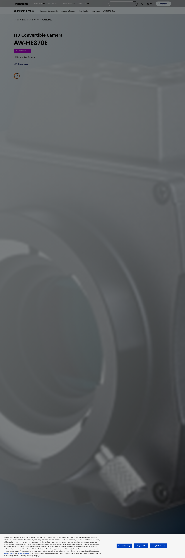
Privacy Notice (23, 553)
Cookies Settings (124, 546)
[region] (92, 546)
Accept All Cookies (159, 546)
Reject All (141, 546)
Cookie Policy (9, 553)
